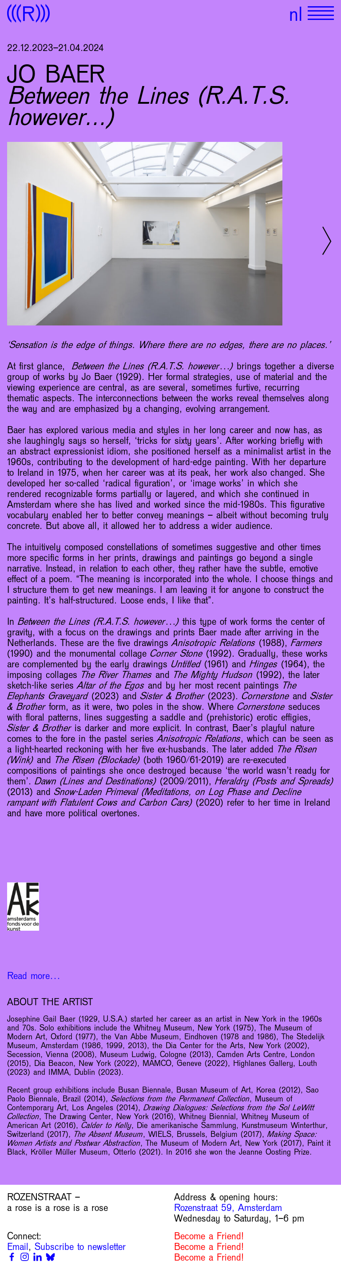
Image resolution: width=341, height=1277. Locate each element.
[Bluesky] (50, 1256)
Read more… (33, 976)
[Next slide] (327, 241)
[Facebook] (11, 1256)
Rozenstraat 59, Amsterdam (228, 1208)
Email (17, 1247)
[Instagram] (24, 1256)
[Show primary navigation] (321, 13)
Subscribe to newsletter (80, 1247)
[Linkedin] (37, 1256)
